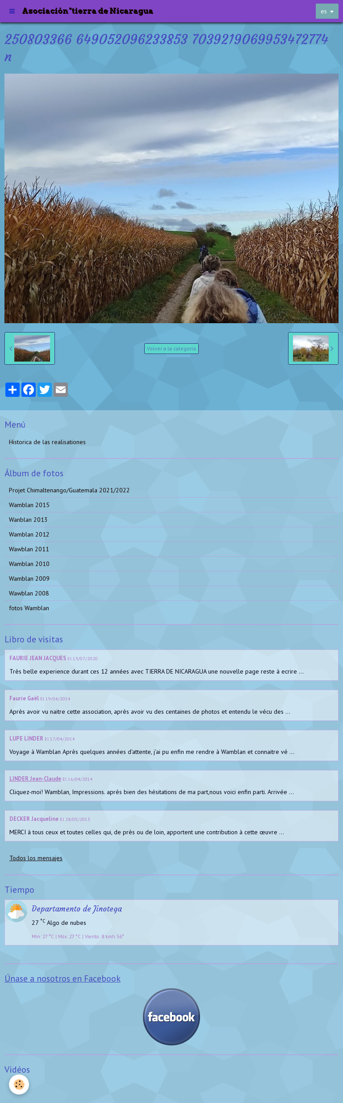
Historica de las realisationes (47, 442)
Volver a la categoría (171, 348)
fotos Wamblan (29, 608)
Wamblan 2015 (29, 505)
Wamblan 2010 (29, 564)
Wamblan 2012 (29, 534)
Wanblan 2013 (28, 520)
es (324, 11)
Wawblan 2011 (29, 549)
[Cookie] (19, 1084)
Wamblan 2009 (29, 578)
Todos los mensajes (36, 858)
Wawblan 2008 (29, 593)
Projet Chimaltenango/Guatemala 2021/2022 (69, 490)
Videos (18, 1087)
